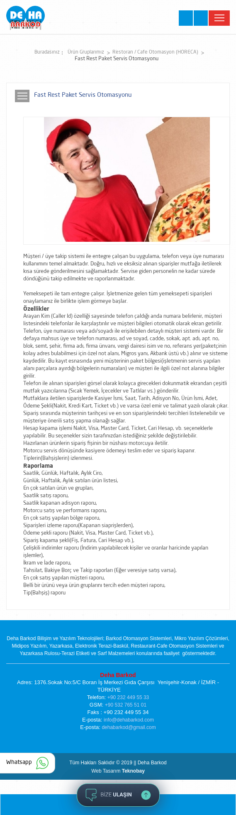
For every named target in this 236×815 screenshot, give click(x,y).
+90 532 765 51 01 (125, 705)
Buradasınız (47, 52)
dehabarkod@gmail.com (129, 727)
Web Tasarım (118, 771)
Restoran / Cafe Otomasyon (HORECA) (155, 52)
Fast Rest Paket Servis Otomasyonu (116, 58)
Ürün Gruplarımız (86, 52)
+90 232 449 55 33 (128, 697)
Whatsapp (19, 762)
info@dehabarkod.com (129, 720)
